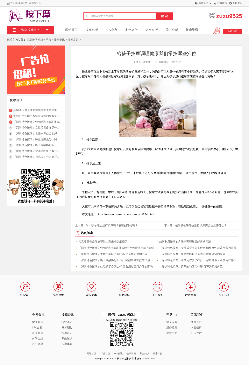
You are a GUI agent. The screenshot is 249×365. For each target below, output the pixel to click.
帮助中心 (237, 3)
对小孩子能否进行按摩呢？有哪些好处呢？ (112, 225)
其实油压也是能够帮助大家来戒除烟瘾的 (102, 241)
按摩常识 (73, 39)
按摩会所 (91, 30)
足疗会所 (131, 30)
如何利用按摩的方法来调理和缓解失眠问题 (185, 241)
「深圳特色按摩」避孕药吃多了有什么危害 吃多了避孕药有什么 (197, 260)
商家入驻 (196, 322)
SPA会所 (111, 30)
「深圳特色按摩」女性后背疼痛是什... (36, 127)
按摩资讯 (192, 30)
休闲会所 (151, 30)
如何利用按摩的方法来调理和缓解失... (36, 116)
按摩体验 (66, 343)
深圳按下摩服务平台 (39, 39)
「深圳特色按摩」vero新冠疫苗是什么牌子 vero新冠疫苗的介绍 (116, 247)
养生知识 (66, 338)
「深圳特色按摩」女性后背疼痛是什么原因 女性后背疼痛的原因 (197, 247)
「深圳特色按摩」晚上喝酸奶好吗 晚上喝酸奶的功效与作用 (114, 260)
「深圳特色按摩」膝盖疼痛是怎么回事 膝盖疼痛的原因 (192, 254)
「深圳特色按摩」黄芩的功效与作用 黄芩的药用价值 (191, 266)
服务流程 (171, 327)
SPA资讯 (66, 327)
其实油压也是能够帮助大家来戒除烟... (36, 110)
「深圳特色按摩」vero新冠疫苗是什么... (37, 121)
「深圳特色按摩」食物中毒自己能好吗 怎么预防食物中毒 (112, 254)
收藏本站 (222, 3)
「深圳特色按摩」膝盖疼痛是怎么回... (36, 139)
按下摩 (146, 62)
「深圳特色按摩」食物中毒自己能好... (36, 133)
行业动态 (66, 322)
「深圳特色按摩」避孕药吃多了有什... (36, 151)
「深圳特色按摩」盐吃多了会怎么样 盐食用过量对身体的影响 (115, 266)
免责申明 (171, 333)
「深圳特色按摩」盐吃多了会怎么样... (36, 156)
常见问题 (171, 322)
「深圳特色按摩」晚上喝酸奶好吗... (34, 145)
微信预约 (203, 3)
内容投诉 (196, 327)
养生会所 (172, 30)
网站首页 (71, 30)
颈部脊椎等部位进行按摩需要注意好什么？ (201, 225)
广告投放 (196, 333)
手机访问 (232, 31)
